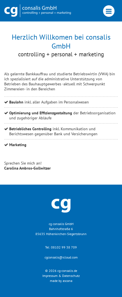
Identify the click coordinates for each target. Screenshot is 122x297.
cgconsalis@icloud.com (61, 257)
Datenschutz (71, 276)
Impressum (50, 276)
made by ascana (61, 281)
